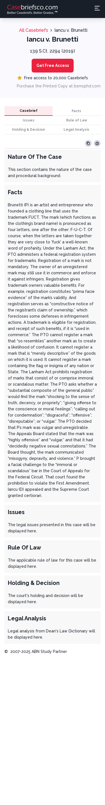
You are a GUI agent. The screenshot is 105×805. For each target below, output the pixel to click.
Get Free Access (52, 65)
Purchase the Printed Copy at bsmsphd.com (59, 86)
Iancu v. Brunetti (70, 30)
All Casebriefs (33, 30)
